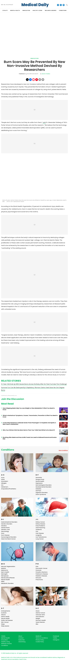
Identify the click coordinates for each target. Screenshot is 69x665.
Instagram (56, 640)
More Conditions (63, 450)
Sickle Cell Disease (7, 620)
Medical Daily (35, 5)
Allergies (3, 483)
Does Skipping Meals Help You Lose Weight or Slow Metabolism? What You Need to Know (29, 409)
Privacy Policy (40, 640)
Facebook (56, 636)
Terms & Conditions (42, 638)
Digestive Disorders (42, 492)
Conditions (7, 450)
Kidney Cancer (40, 522)
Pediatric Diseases (41, 576)
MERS (2, 581)
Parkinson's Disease (42, 574)
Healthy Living (5, 642)
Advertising (21, 642)
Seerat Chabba (46, 74)
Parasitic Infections (41, 572)
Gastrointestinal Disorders (9, 522)
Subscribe (21, 640)
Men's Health (5, 572)
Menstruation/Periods (8, 578)
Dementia (39, 477)
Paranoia (38, 570)
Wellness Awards (50, 10)
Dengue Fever (40, 479)
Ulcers (37, 611)
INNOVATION (26, 10)
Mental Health (5, 580)
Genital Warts (5, 528)
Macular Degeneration (8, 566)
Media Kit (38, 636)
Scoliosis (3, 613)
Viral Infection (40, 616)
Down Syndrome (41, 494)
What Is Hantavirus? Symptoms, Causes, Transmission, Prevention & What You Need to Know (30, 416)
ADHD (3, 479)
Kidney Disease (40, 524)
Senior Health (5, 616)
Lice (37, 531)
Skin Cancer (5, 622)
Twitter (55, 638)
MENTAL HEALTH (15, 10)
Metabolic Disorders (7, 583)
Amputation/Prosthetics (8, 489)
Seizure (3, 615)
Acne (2, 477)
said (44, 122)
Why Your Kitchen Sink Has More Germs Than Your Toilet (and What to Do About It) (29, 430)
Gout (2, 533)
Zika (37, 624)
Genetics (4, 526)
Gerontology (5, 531)
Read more (22, 659)
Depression (39, 483)
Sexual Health (5, 618)
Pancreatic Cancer (41, 568)
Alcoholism (4, 481)
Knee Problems (40, 526)
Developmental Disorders (43, 487)
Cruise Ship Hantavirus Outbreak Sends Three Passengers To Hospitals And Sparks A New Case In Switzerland (29, 423)
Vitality (3, 636)
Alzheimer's (4, 487)
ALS (2, 485)
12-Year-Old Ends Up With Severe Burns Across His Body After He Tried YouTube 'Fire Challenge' (34, 384)
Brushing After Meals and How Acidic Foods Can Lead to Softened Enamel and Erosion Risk (30, 438)
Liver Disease (40, 533)
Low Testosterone (41, 537)
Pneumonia (39, 580)
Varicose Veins (40, 615)
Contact (20, 638)
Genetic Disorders (6, 524)
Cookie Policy (40, 642)
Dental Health (40, 481)
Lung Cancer (40, 539)
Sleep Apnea (5, 626)
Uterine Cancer (40, 613)
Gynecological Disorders (8, 537)
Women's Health (41, 620)
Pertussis (38, 578)
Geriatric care (5, 529)
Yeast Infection (40, 622)
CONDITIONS (63, 10)
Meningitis (4, 574)
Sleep (3, 624)
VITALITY (5, 10)
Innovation (34, 58)
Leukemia (39, 529)
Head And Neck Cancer (8, 539)
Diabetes (38, 489)
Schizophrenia (5, 611)
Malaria (3, 568)
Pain (37, 566)
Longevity (39, 535)
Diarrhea (38, 491)
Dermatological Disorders (44, 485)
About (20, 636)
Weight (38, 618)
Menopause (5, 576)
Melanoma (4, 570)
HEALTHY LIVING (37, 10)
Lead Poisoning (40, 528)
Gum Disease (5, 535)
